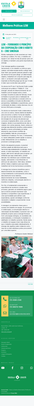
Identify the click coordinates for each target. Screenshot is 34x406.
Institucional (4, 346)
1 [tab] (9, 277)
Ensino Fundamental (6, 344)
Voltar (30, 284)
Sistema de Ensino (6, 348)
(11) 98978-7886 (16, 307)
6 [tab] (22, 277)
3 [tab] (14, 277)
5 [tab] (20, 277)
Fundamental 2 (22, 38)
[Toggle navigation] (3, 19)
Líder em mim (28, 38)
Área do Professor (25, 11)
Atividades (16, 37)
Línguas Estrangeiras (6, 354)
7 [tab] (25, 277)
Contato (3, 356)
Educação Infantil (5, 342)
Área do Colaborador (17, 15)
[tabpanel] (17, 257)
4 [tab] (17, 277)
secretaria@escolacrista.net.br (20, 314)
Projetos (3, 350)
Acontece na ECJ (8, 38)
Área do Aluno (9, 11)
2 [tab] (12, 277)
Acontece (3, 352)
